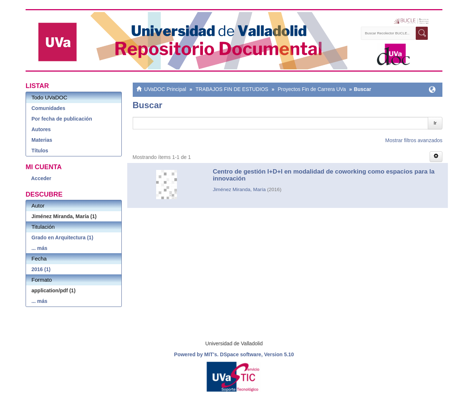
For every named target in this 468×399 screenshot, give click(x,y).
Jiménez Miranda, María (239, 189)
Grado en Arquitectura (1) (62, 237)
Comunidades (48, 108)
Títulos (39, 150)
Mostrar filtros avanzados (413, 140)
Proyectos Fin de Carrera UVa (312, 89)
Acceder (41, 178)
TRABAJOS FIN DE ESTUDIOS (232, 89)
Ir (435, 123)
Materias (41, 140)
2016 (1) (40, 269)
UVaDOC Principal (165, 89)
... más (39, 248)
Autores (41, 129)
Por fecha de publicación (61, 119)
